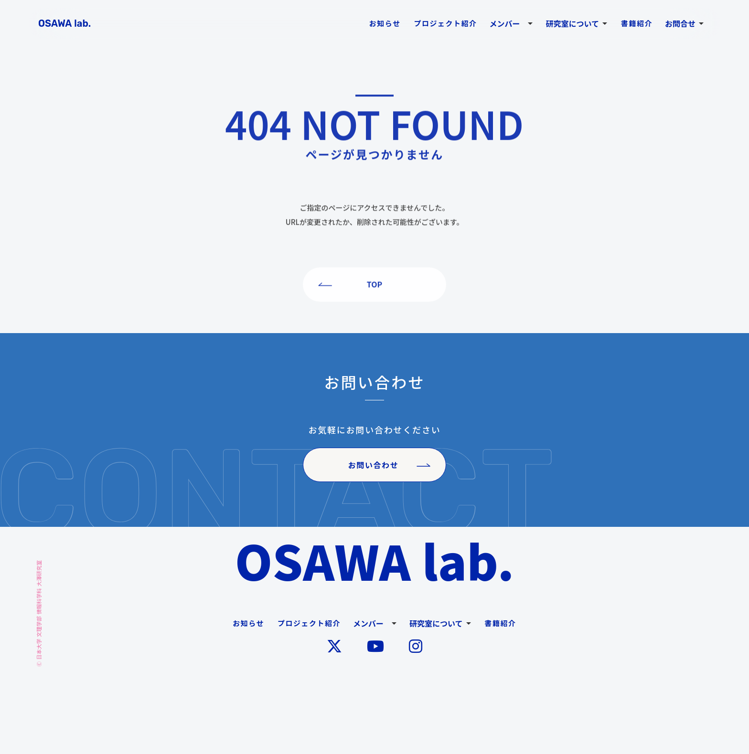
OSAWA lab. (374, 560)
